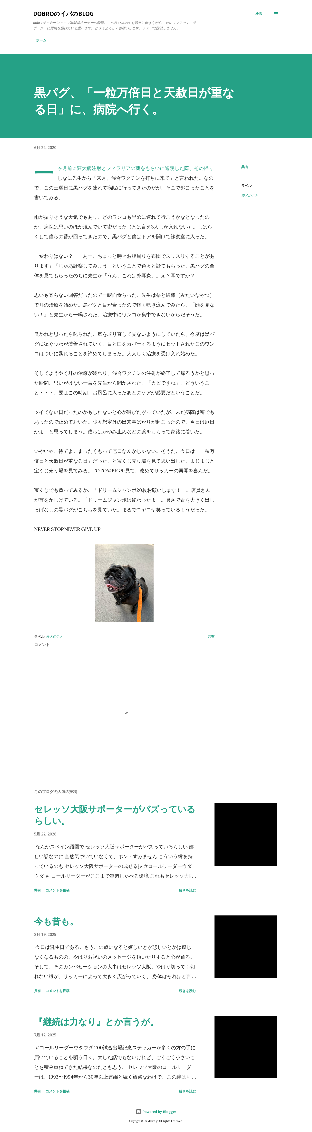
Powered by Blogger (156, 1111)
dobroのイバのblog (63, 14)
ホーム (41, 40)
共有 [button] (244, 167)
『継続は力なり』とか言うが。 (96, 1022)
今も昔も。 (56, 921)
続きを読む (187, 890)
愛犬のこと (249, 195)
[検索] (258, 14)
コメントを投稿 (57, 890)
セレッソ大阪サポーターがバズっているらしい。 (114, 815)
